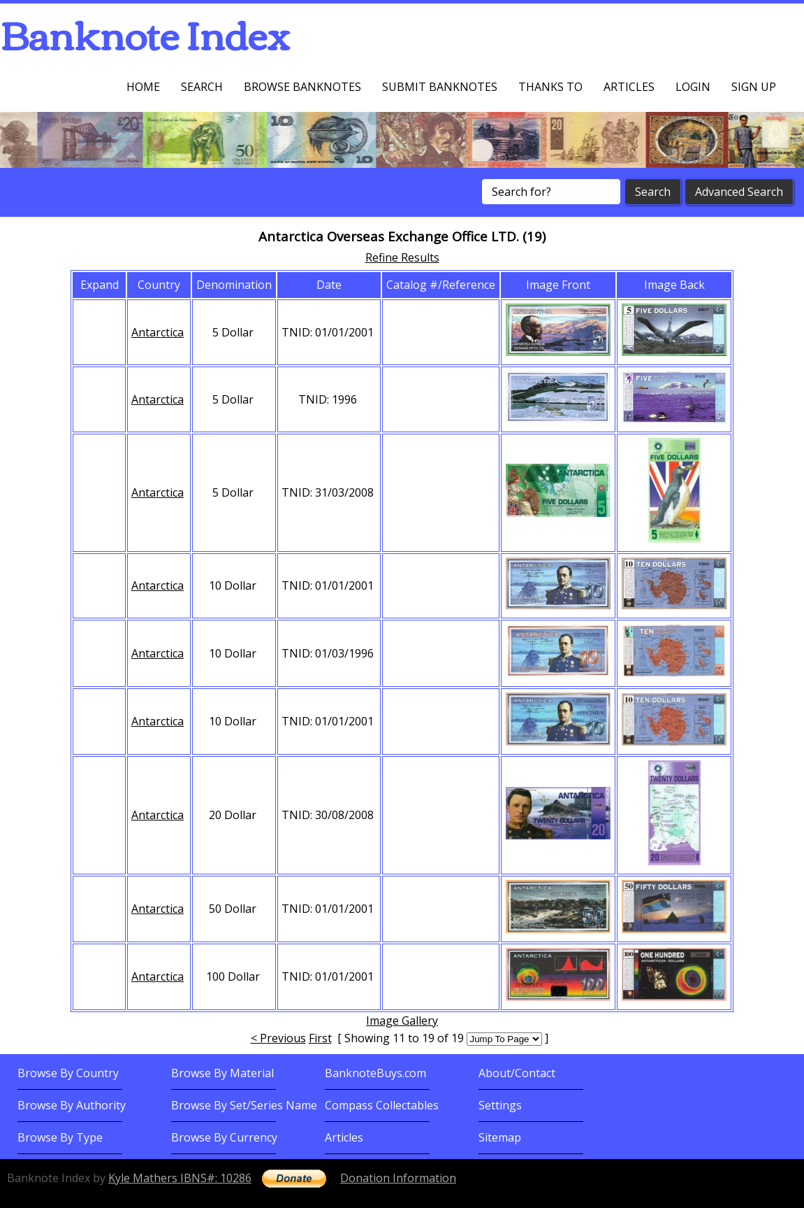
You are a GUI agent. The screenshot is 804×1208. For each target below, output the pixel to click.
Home (143, 86)
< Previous (278, 1038)
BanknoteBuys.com (375, 1073)
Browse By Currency (224, 1137)
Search (202, 86)
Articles (629, 86)
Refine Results (402, 257)
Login (692, 86)
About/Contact (516, 1073)
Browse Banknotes (302, 86)
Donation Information (398, 1178)
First (320, 1038)
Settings (500, 1105)
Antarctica (157, 332)
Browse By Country (68, 1073)
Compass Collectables (382, 1105)
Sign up (753, 86)
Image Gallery (402, 1020)
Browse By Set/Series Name (244, 1105)
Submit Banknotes (439, 86)
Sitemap (499, 1137)
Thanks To (550, 86)
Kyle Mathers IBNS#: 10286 (179, 1178)
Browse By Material (222, 1073)
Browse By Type (60, 1137)
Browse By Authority (71, 1105)
